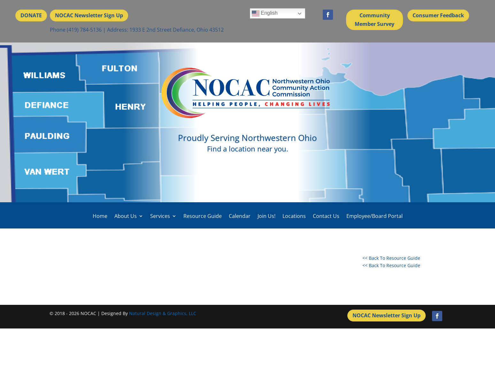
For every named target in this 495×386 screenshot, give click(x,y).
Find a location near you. (247, 148)
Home (100, 216)
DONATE (31, 15)
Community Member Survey (374, 19)
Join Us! (266, 216)
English (265, 13)
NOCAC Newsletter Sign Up (89, 15)
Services (160, 216)
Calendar (240, 216)
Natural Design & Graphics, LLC (162, 313)
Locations (294, 216)
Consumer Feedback (438, 15)
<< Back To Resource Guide (391, 258)
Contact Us (326, 216)
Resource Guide (202, 216)
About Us (125, 216)
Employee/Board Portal (374, 216)
